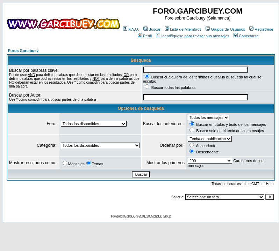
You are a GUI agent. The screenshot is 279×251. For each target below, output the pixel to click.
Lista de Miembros (183, 29)
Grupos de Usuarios (225, 29)
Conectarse (246, 36)
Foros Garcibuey (23, 50)
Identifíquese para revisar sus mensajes (192, 36)
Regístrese (261, 29)
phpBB (131, 216)
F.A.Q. (131, 29)
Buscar (151, 29)
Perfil (145, 36)
